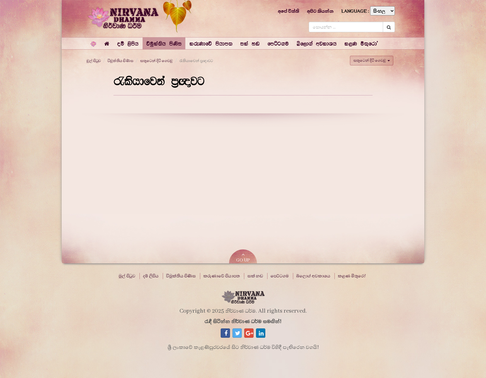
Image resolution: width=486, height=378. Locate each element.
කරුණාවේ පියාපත (221, 276)
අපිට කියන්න (320, 11)
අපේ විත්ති (288, 11)
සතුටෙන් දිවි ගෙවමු (156, 61)
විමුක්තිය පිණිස (120, 61)
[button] (127, 43)
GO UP (243, 257)
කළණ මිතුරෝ (352, 276)
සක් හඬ (255, 276)
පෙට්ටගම (280, 276)
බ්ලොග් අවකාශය (313, 276)
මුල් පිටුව (93, 61)
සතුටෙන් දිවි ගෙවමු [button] (371, 60)
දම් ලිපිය (151, 276)
